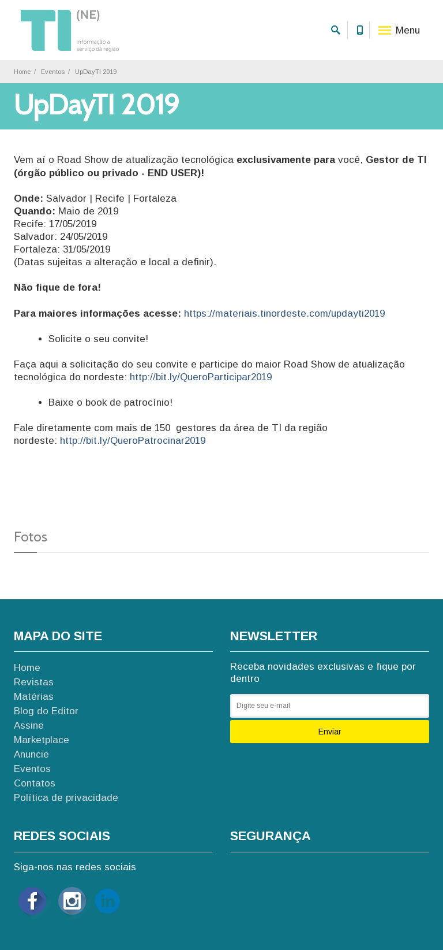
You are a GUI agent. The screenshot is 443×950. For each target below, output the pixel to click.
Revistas (34, 682)
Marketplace (41, 739)
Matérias (34, 696)
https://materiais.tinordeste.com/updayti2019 (284, 313)
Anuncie (31, 754)
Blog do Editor (46, 711)
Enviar (329, 731)
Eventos (53, 71)
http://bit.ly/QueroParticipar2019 (201, 377)
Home (22, 71)
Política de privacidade (66, 797)
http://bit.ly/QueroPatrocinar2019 (132, 440)
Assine (29, 725)
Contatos (34, 783)
